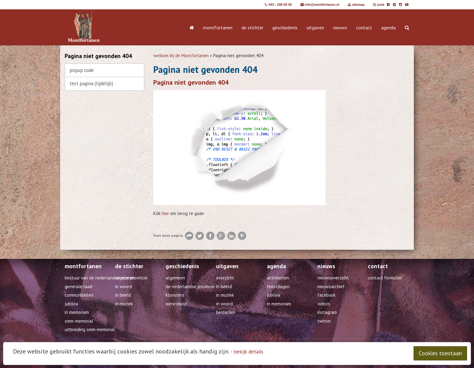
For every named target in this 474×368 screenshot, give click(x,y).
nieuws (340, 27)
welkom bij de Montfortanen (181, 55)
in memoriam (279, 304)
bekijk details (248, 351)
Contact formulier (385, 278)
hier (165, 213)
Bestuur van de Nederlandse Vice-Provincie (106, 278)
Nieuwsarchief (331, 286)
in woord (123, 286)
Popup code (82, 70)
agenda (388, 27)
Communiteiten (79, 295)
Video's (323, 304)
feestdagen (278, 286)
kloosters (175, 295)
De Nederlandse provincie (190, 286)
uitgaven (315, 27)
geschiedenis (284, 27)
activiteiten (278, 278)
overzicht (225, 278)
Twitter (324, 321)
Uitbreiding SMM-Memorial (90, 329)
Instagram (327, 312)
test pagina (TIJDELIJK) (91, 83)
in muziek (124, 304)
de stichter (252, 27)
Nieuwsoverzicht (333, 278)
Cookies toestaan (440, 353)
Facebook (326, 295)
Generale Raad (78, 286)
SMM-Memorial (79, 321)
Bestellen (225, 312)
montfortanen (217, 27)
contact (364, 27)
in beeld (123, 295)
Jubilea (71, 304)
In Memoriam (77, 312)
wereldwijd (176, 304)
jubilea (273, 295)
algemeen (125, 278)
